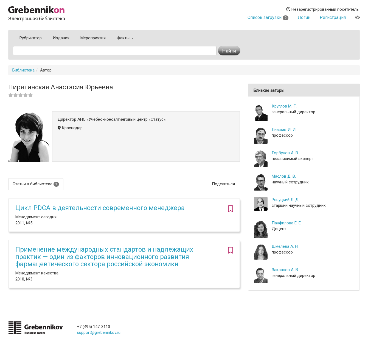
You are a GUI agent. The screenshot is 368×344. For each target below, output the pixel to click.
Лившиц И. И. (284, 129)
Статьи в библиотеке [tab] (36, 184)
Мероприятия (93, 37)
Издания (61, 37)
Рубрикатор (30, 37)
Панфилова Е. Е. (287, 223)
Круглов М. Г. (284, 106)
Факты (125, 37)
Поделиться (223, 183)
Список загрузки (268, 17)
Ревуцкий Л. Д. (285, 199)
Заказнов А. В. (285, 269)
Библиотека (23, 70)
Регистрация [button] (333, 17)
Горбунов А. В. (285, 152)
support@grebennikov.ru (98, 332)
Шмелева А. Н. (285, 246)
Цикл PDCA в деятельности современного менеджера (100, 208)
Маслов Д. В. (284, 176)
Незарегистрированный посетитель (322, 9)
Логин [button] (304, 17)
